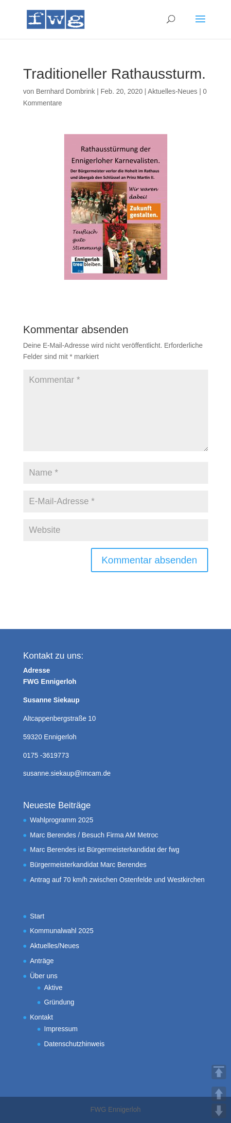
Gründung (59, 1002)
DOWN (219, 1111)
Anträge (42, 961)
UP (219, 1094)
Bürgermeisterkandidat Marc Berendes (88, 864)
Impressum (61, 1029)
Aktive (53, 987)
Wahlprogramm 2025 (61, 820)
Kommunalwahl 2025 (62, 931)
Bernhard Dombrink (65, 91)
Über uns (44, 976)
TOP (219, 1072)
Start (37, 916)
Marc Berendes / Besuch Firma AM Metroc (94, 835)
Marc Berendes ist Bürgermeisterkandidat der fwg (104, 849)
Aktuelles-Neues (172, 91)
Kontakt (41, 1017)
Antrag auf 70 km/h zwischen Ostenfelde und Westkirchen (117, 880)
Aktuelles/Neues (54, 946)
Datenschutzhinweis (74, 1044)
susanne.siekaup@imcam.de (67, 773)
